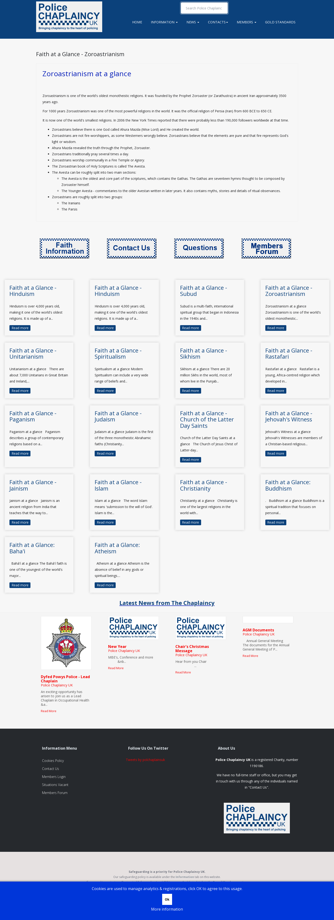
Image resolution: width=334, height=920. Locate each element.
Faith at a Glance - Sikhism (203, 353)
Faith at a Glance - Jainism (32, 485)
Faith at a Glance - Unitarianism (32, 353)
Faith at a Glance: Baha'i (32, 548)
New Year (117, 646)
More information (167, 909)
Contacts (218, 22)
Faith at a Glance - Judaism (118, 416)
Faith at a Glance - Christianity (203, 485)
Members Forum (55, 792)
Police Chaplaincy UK (57, 685)
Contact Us (50, 768)
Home (137, 22)
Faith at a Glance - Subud (203, 291)
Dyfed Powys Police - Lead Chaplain (65, 679)
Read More (48, 711)
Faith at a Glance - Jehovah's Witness (288, 416)
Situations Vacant (55, 784)
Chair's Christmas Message (192, 648)
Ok (167, 899)
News (192, 22)
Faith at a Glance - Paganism (32, 416)
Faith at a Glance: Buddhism (288, 485)
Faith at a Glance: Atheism (117, 548)
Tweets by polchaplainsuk (145, 759)
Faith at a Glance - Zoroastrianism (80, 54)
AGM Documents (258, 630)
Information (164, 22)
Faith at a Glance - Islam (118, 485)
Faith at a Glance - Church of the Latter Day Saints (207, 419)
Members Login (54, 776)
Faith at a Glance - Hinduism (32, 291)
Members (246, 22)
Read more (20, 328)
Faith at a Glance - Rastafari (288, 353)
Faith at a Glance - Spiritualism (118, 353)
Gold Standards (280, 22)
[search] (204, 8)
